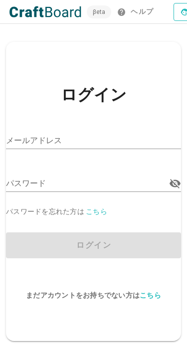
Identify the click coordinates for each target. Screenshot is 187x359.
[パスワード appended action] (175, 183)
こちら (96, 211)
